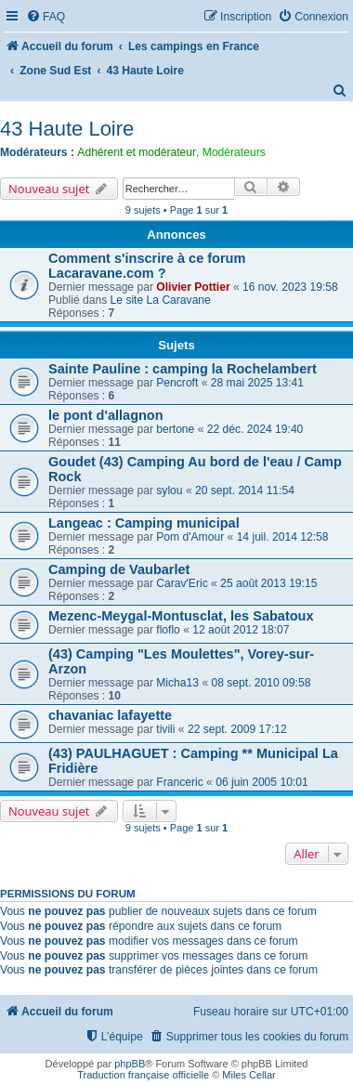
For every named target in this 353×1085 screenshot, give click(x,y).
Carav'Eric (181, 583)
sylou (169, 490)
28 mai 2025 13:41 (257, 382)
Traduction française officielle (143, 1074)
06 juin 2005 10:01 (262, 782)
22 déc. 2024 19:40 (255, 429)
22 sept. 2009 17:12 (237, 729)
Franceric (179, 782)
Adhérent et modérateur (136, 152)
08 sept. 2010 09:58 (260, 682)
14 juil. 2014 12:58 (283, 536)
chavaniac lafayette (110, 715)
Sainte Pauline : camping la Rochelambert (182, 368)
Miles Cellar (248, 1074)
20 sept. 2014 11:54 (244, 490)
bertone (175, 429)
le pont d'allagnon (105, 415)
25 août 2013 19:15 (268, 583)
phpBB (129, 1063)
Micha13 (177, 682)
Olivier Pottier (192, 287)
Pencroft (177, 382)
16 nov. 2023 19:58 (290, 287)
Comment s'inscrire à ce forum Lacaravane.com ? (146, 266)
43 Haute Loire (67, 128)
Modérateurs (234, 152)
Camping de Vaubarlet (119, 569)
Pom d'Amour (190, 536)
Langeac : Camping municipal (144, 523)
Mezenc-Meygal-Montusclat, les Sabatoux (181, 615)
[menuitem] (45, 17)
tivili (165, 729)
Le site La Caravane (161, 300)
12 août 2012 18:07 (240, 629)
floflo (168, 629)
